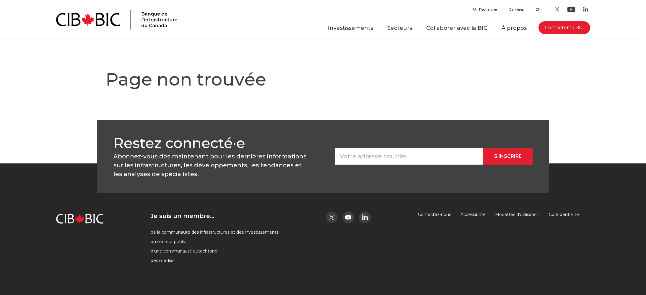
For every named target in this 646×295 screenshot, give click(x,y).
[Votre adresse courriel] (409, 156)
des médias (162, 260)
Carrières (516, 9)
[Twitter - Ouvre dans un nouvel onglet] (557, 9)
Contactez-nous (434, 214)
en (538, 9)
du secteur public (168, 241)
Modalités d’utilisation (517, 214)
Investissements (350, 28)
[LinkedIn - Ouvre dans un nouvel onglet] (585, 9)
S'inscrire (508, 156)
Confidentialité (564, 214)
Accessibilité (473, 214)
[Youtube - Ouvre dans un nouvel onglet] (571, 9)
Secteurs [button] (399, 28)
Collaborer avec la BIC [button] (456, 28)
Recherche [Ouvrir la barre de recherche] (485, 9)
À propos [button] (514, 28)
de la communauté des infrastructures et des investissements (215, 232)
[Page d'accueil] (116, 19)
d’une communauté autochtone (184, 251)
